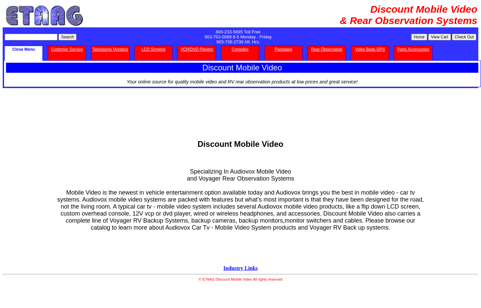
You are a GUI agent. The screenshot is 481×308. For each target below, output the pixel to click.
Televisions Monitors (110, 49)
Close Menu (23, 49)
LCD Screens (153, 49)
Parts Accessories (413, 49)
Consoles (240, 49)
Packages (283, 49)
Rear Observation (326, 49)
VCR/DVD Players (196, 49)
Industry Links (240, 268)
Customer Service (67, 49)
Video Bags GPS (370, 49)
